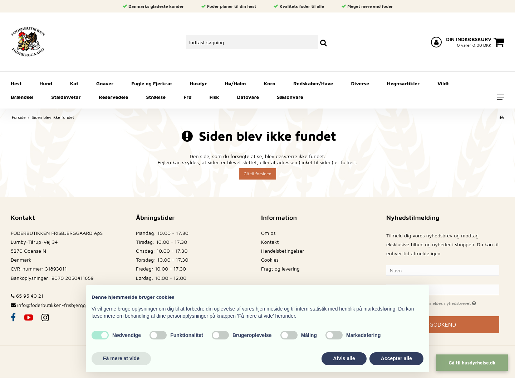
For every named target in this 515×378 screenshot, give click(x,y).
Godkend (443, 324)
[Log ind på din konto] (436, 42)
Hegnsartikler (403, 83)
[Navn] (442, 270)
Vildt (443, 83)
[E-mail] (442, 289)
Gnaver (104, 83)
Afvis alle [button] (344, 358)
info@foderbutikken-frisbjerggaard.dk (60, 305)
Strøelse (156, 97)
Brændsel (22, 97)
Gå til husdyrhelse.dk (471, 363)
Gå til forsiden (257, 173)
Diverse (360, 83)
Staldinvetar (65, 97)
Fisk (214, 97)
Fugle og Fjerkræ (151, 83)
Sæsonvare (290, 97)
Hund (45, 83)
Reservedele (113, 97)
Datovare (248, 97)
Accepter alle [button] (396, 358)
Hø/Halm (235, 83)
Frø (187, 97)
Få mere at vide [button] (121, 358)
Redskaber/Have (313, 83)
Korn (269, 83)
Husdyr (198, 83)
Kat (74, 83)
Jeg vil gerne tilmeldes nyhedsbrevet (448, 302)
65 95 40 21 (27, 296)
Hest (16, 83)
